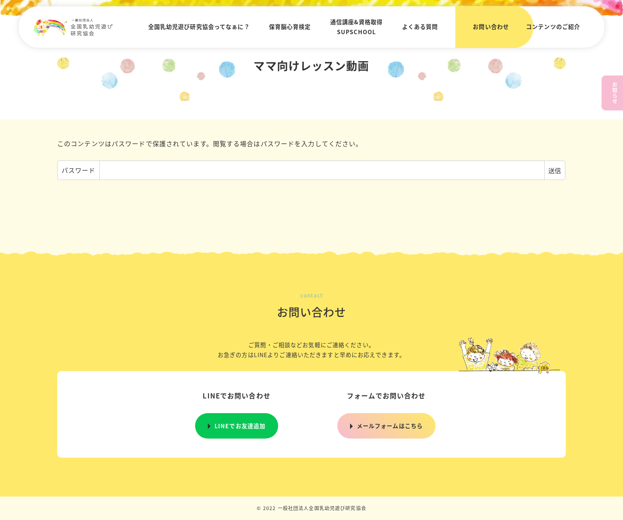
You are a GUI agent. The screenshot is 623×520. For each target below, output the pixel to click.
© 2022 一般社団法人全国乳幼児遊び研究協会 (311, 508)
